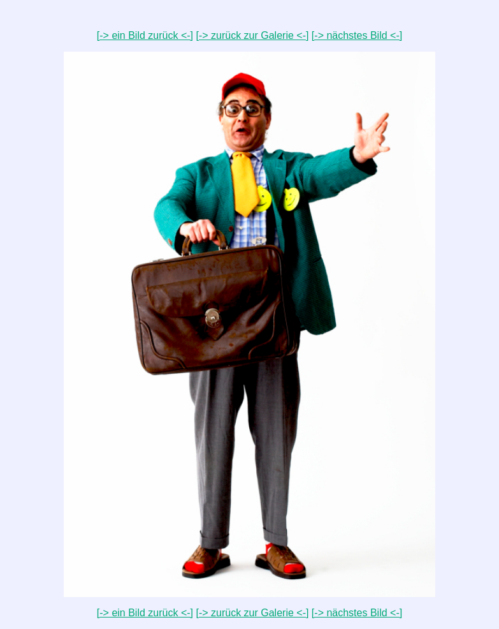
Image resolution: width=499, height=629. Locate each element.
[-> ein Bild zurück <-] (145, 35)
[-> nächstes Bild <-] (357, 35)
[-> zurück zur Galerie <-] (252, 35)
